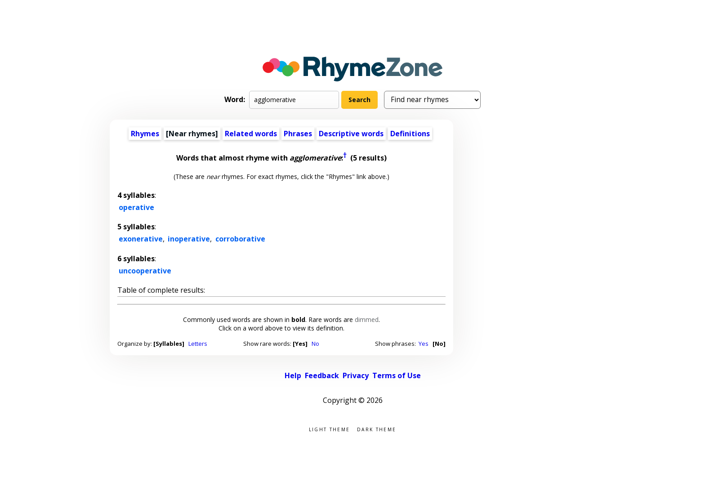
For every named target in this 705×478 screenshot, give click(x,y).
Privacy (356, 375)
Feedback (322, 375)
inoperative (189, 239)
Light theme (329, 428)
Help (293, 375)
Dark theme (376, 428)
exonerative (141, 239)
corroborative (240, 239)
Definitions (410, 133)
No (315, 344)
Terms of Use (396, 375)
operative (136, 207)
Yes (423, 344)
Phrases (298, 133)
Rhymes (145, 133)
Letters (197, 344)
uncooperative (145, 271)
